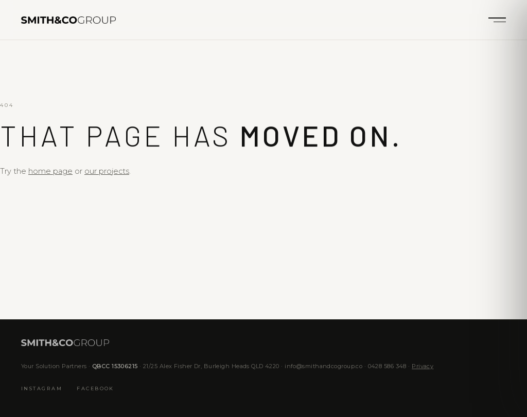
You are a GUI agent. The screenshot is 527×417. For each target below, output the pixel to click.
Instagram (41, 388)
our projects (106, 171)
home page (50, 171)
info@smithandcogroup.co (323, 366)
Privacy (422, 366)
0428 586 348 (387, 366)
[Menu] (497, 19)
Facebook (95, 388)
